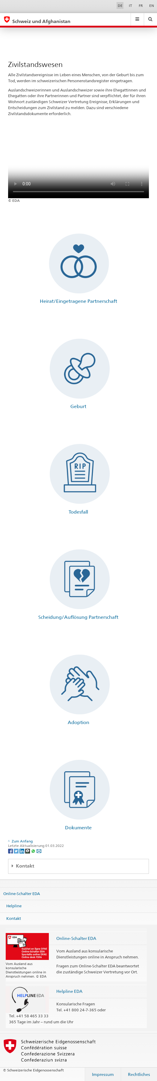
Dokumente (78, 827)
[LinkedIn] (22, 850)
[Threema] (28, 850)
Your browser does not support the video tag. (78, 163)
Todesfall (78, 512)
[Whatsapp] (34, 850)
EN (151, 5)
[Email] (39, 850)
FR (141, 5)
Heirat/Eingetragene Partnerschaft (78, 301)
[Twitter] (16, 850)
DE (120, 5)
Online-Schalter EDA (21, 893)
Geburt (78, 406)
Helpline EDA (69, 991)
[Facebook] (11, 850)
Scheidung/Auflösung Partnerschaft (78, 617)
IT (130, 5)
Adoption (78, 722)
